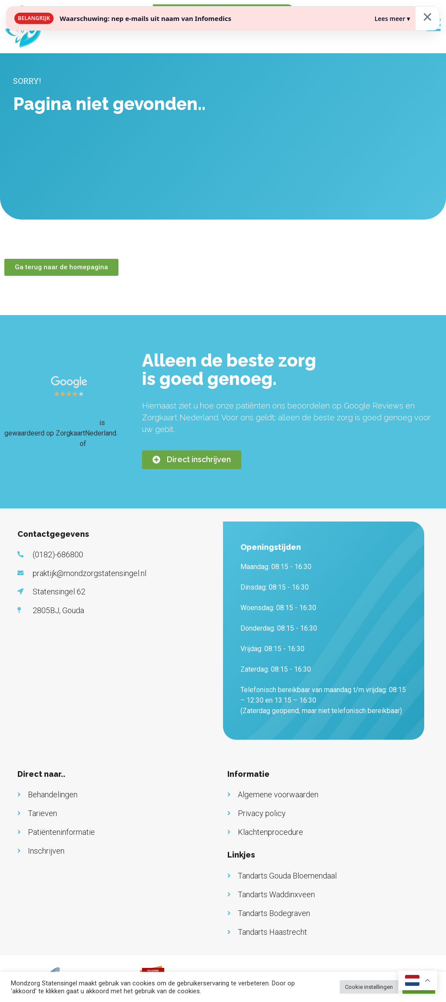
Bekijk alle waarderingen (41, 443)
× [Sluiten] (427, 16)
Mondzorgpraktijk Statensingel (51, 423)
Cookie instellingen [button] (369, 987)
